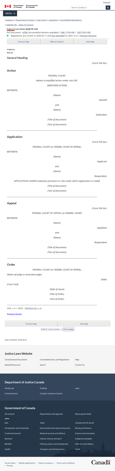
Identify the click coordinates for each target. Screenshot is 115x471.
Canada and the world (84, 423)
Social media (10, 463)
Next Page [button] (90, 42)
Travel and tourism (13, 433)
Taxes (42, 423)
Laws (77, 388)
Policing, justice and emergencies (54, 444)
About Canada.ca (46, 463)
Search (43, 365)
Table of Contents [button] (57, 42)
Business (8, 438)
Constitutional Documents (16, 359)
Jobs (6, 423)
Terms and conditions (65, 463)
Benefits (8, 444)
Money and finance (83, 428)
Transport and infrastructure (52, 449)
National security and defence (52, 433)
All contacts (9, 414)
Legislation (53, 20)
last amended (57, 35)
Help (77, 359)
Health (7, 449)
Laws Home (41, 20)
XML (63, 32)
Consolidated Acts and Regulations (54, 359)
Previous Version (14, 314)
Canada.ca (9, 20)
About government (83, 414)
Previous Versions (88, 35)
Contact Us (79, 365)
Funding (43, 388)
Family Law (9, 388)
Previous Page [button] (23, 42)
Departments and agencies (51, 414)
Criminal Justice (11, 393)
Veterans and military (84, 444)
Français (106, 2)
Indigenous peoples (83, 438)
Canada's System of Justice (51, 393)
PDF (79, 32)
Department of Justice (25, 20)
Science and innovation (85, 433)
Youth (77, 449)
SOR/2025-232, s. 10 (33, 308)
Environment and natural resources (55, 428)
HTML (25, 32)
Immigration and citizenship (17, 428)
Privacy (10, 465)
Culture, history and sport (51, 438)
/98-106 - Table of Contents (20, 25)
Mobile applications (27, 463)
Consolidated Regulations (71, 20)
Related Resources (12, 365)
